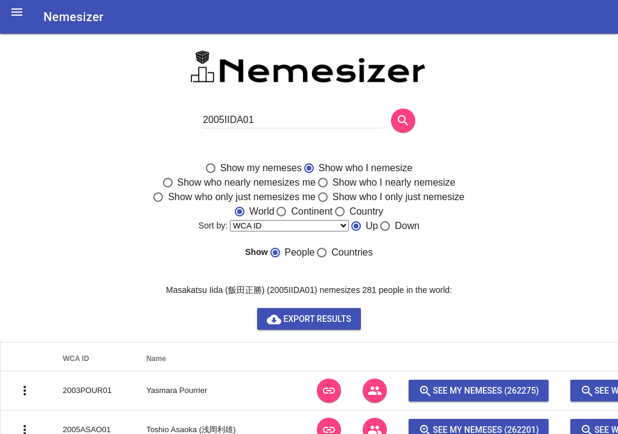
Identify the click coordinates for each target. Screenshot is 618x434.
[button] (16, 19)
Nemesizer (73, 17)
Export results (309, 319)
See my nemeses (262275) (479, 390)
